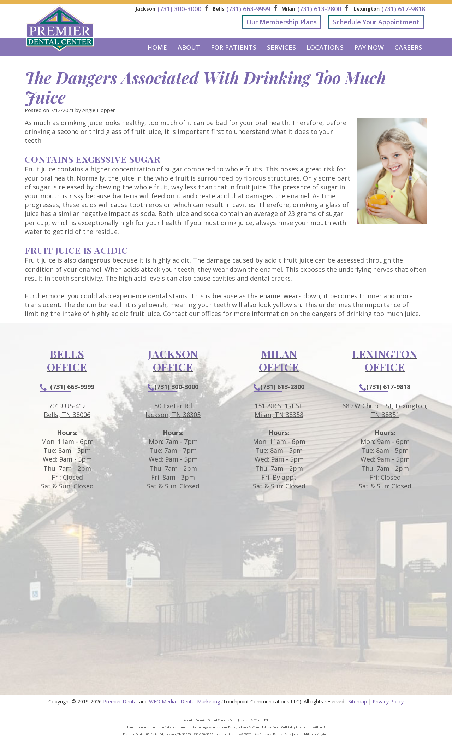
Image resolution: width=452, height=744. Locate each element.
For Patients (233, 47)
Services (281, 47)
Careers (408, 47)
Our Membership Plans (281, 22)
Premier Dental (120, 701)
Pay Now (369, 47)
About (189, 47)
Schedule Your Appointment (376, 22)
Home (157, 47)
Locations (325, 47)
